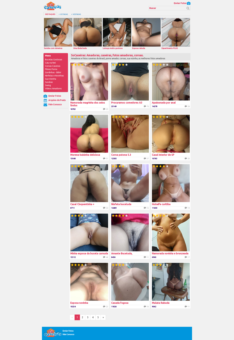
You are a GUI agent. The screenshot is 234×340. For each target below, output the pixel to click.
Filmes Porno (51, 69)
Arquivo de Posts (54, 100)
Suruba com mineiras (58, 33)
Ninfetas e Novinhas (54, 75)
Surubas (49, 82)
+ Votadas (63, 14)
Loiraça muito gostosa (117, 33)
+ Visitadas (76, 14)
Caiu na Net (50, 63)
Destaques (50, 14)
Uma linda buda (87, 33)
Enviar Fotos (182, 3)
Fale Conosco (52, 105)
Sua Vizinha (50, 79)
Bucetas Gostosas (53, 59)
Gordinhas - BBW (53, 72)
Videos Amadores (53, 88)
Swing (48, 85)
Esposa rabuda (146, 33)
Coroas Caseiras (52, 66)
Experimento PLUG (176, 33)
